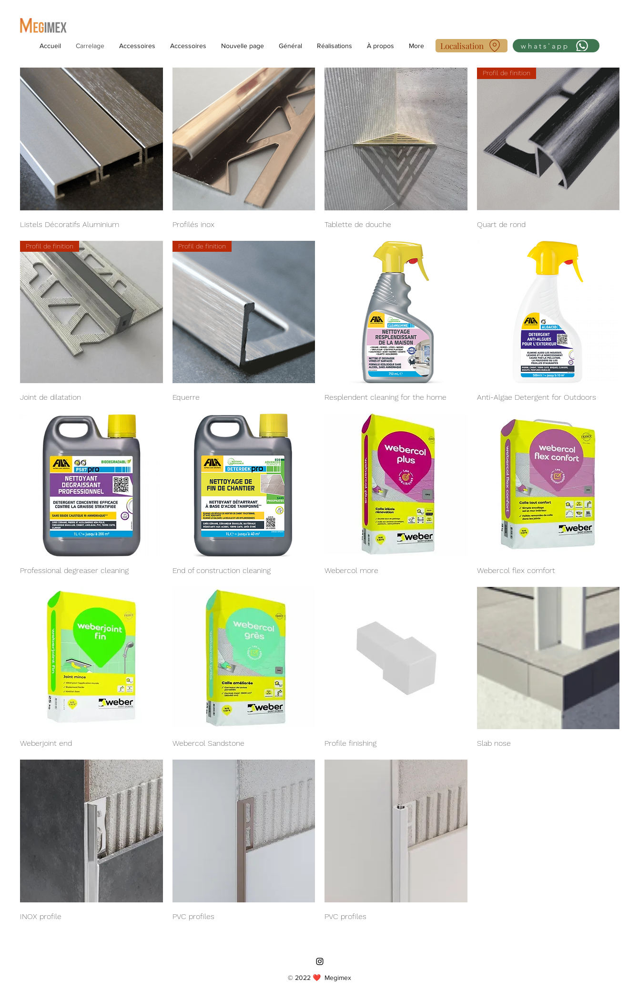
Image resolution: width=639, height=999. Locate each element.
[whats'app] (556, 45)
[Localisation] (471, 45)
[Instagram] (320, 961)
